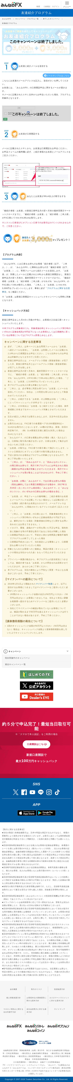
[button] (65, 651)
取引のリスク (36, 989)
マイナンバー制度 (44, 584)
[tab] (36, 651)
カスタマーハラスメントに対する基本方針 (59, 999)
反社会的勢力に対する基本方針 (36, 1010)
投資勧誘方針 (59, 989)
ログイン (55, 4)
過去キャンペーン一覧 (15, 664)
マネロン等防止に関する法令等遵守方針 (13, 1010)
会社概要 (13, 989)
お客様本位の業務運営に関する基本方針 (36, 999)
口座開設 (46, 4)
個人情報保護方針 (13, 998)
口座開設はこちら (36, 744)
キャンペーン (14, 651)
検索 (38, 4)
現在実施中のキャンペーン (17, 658)
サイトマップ (59, 1009)
